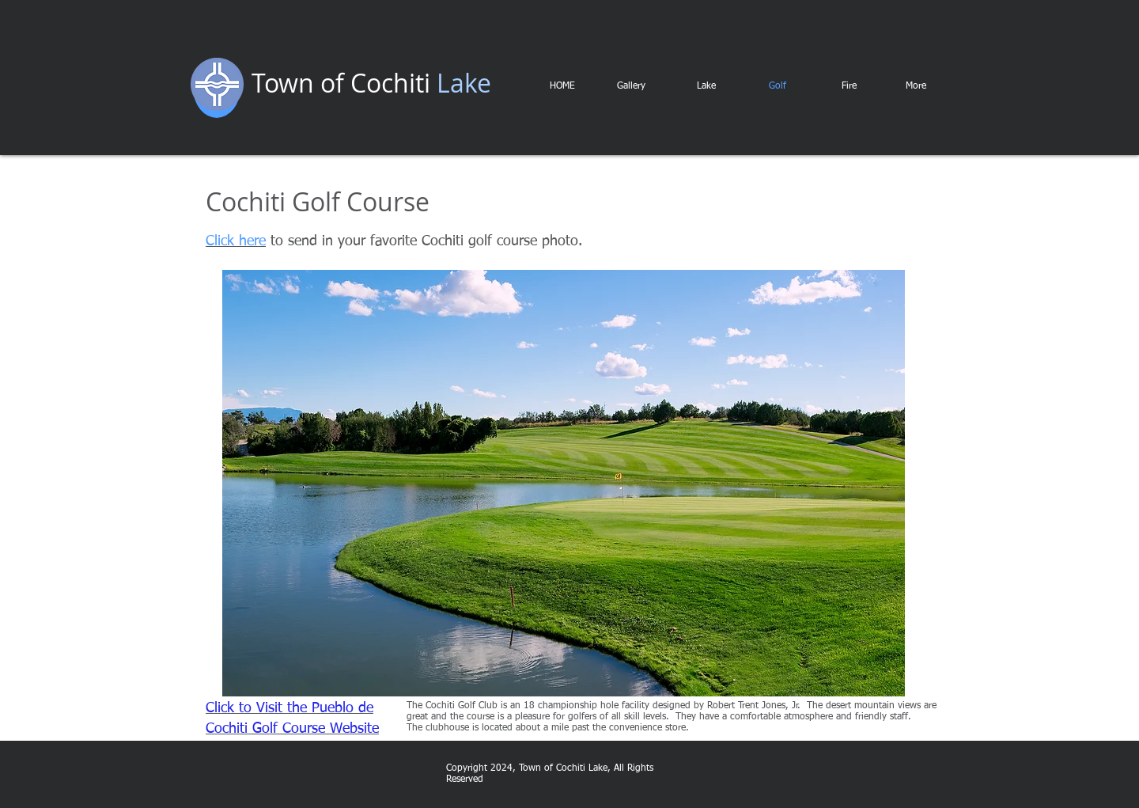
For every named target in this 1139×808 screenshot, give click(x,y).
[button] (563, 483)
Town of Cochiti (341, 83)
